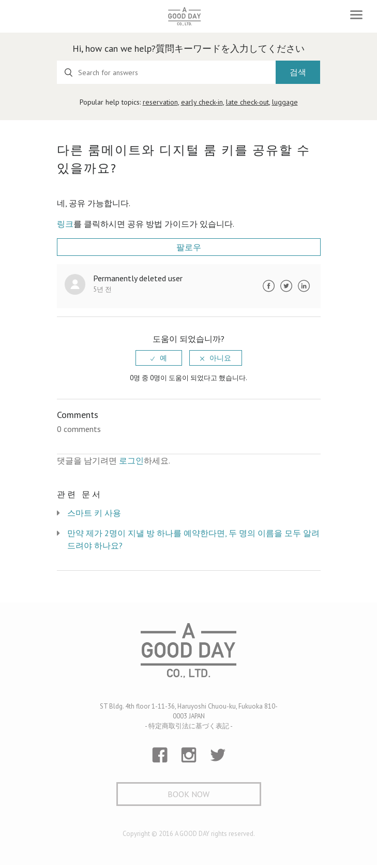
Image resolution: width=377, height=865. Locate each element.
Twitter (286, 286)
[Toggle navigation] (356, 15)
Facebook (269, 286)
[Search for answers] (166, 72)
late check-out (247, 102)
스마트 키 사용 (94, 513)
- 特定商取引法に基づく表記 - (189, 726)
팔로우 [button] (188, 247)
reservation (160, 102)
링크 (65, 224)
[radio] (158, 358)
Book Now (188, 794)
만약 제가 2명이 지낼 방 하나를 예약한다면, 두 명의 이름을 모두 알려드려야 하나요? (193, 539)
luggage (285, 102)
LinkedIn (304, 286)
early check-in (202, 102)
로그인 (131, 460)
